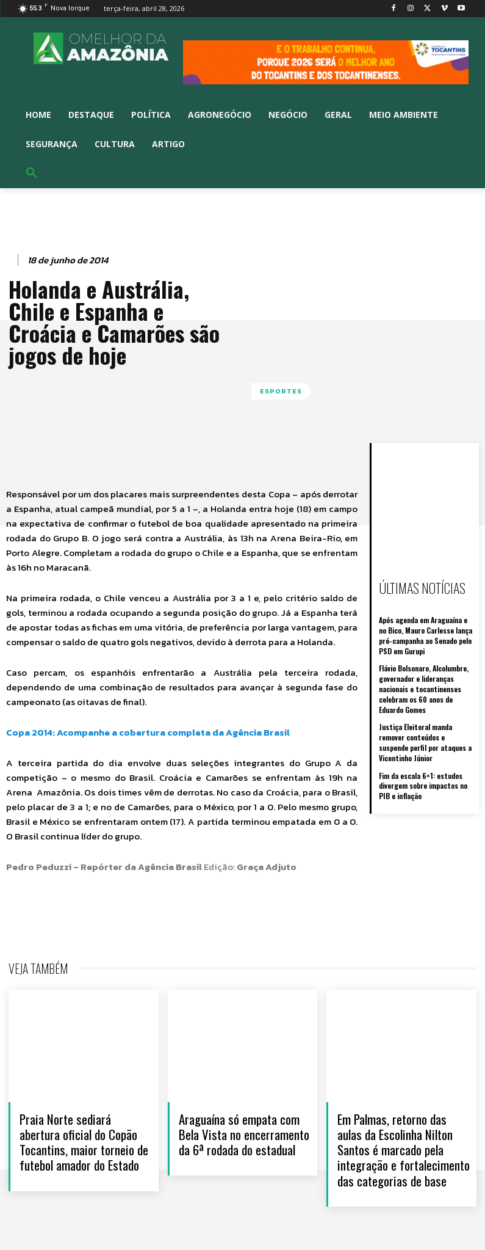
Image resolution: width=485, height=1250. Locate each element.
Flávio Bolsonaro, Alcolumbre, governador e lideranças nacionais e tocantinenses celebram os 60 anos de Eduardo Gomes (424, 688)
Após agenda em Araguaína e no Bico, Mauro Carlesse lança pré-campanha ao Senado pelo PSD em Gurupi (425, 635)
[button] (31, 173)
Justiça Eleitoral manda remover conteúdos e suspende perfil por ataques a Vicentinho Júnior (425, 742)
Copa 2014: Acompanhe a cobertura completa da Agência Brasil (148, 732)
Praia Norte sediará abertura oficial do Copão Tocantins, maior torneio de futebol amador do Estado (84, 1142)
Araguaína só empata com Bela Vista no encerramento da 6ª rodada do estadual (244, 1134)
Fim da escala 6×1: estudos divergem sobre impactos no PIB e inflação (423, 786)
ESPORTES (281, 391)
